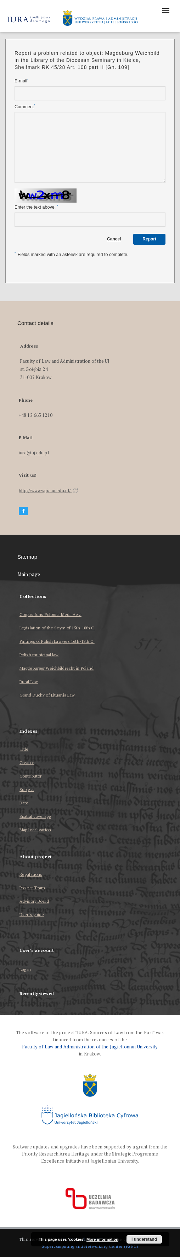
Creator (26, 762)
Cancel (114, 239)
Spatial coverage (35, 816)
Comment (25, 106)
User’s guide (31, 914)
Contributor (30, 776)
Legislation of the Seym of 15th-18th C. (57, 627)
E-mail (21, 80)
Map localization (35, 829)
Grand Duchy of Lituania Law (47, 695)
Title (24, 749)
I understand (144, 1239)
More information (102, 1239)
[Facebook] (23, 511)
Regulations (30, 874)
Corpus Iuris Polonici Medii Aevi (50, 614)
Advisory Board (34, 901)
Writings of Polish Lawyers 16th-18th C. (57, 641)
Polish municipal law (38, 654)
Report (149, 239)
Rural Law (28, 681)
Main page (28, 574)
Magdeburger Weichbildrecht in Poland (56, 668)
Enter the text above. (36, 207)
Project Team (32, 887)
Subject (26, 789)
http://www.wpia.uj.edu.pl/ (48, 491)
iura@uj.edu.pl (34, 453)
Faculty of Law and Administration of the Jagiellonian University (89, 1047)
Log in (25, 969)
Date (23, 802)
